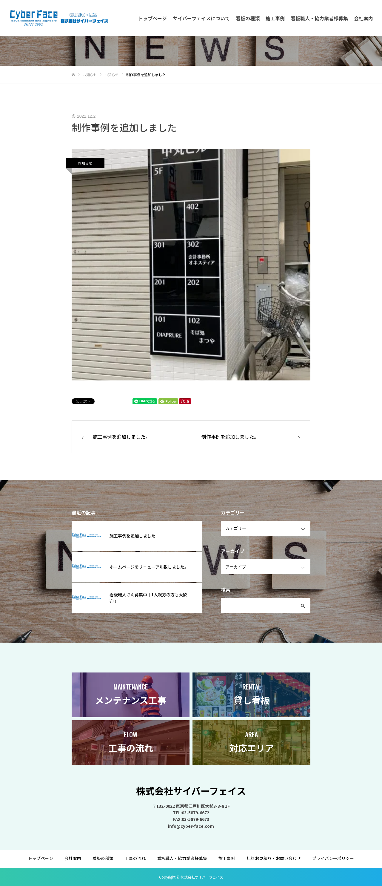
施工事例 (275, 18)
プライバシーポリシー (333, 858)
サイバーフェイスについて (201, 18)
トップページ (152, 18)
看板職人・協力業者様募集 (319, 18)
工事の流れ (135, 858)
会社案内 (363, 18)
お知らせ (85, 162)
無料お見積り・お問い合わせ (274, 858)
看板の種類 (248, 18)
